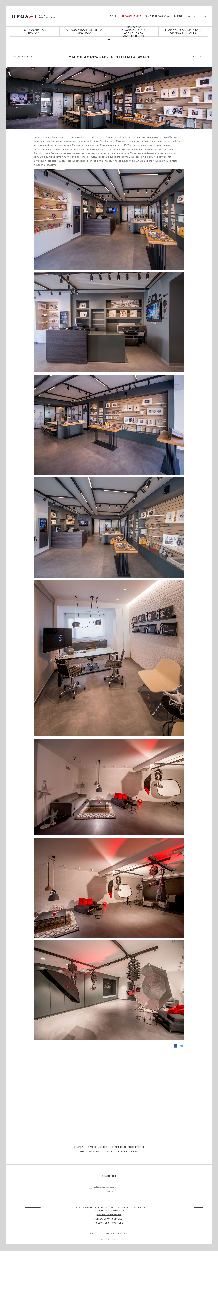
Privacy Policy (109, 1287)
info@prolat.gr (114, 1259)
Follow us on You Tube (109, 1271)
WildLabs (198, 1255)
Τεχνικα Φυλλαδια (88, 1200)
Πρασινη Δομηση (98, 1196)
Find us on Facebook (109, 1263)
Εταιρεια (79, 1196)
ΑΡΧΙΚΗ (114, 16)
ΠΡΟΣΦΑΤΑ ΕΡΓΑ (131, 16)
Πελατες (109, 1200)
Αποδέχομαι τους (105, 1236)
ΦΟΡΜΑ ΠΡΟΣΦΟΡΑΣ (157, 16)
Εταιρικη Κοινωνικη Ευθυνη (128, 1196)
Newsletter (109, 1225)
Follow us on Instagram (109, 1267)
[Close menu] (109, 42)
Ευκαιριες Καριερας (129, 1200)
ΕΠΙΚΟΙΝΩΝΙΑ (182, 16)
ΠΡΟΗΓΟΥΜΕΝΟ (23, 57)
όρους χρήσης (111, 1236)
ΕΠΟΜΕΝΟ (198, 57)
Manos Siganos (33, 1255)
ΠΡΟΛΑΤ (24, 16)
